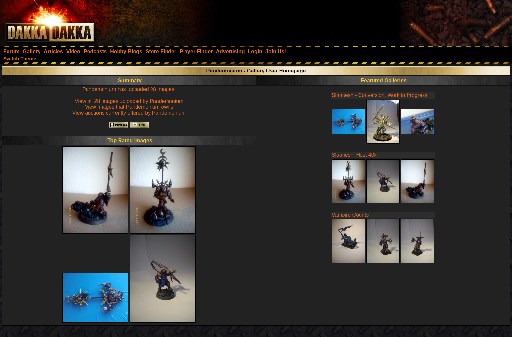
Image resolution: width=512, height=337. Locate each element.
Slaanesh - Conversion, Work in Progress (379, 95)
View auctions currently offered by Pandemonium (129, 113)
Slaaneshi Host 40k (354, 155)
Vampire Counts (350, 214)
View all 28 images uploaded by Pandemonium (129, 101)
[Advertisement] (424, 21)
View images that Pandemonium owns (129, 107)
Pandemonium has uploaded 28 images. (129, 89)
